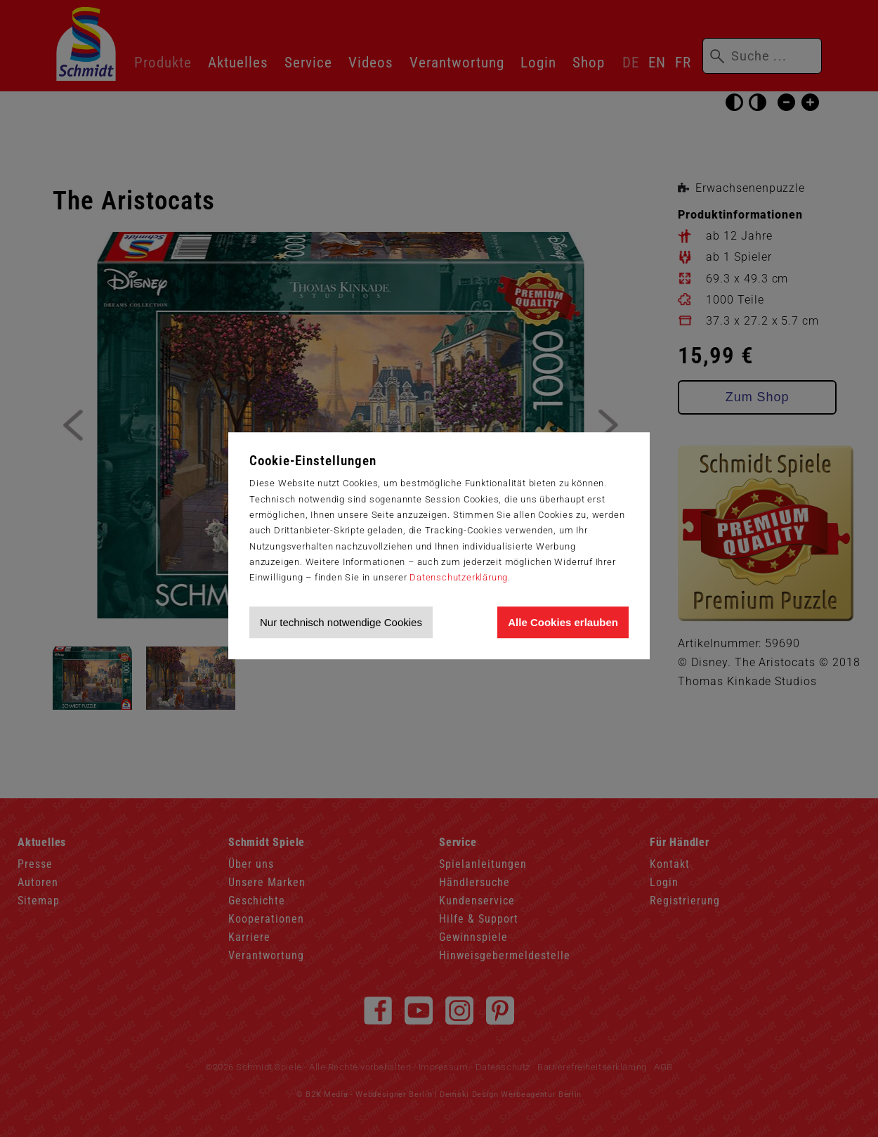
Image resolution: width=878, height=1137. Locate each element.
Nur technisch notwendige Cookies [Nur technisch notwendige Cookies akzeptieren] (341, 622)
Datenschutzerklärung (458, 577)
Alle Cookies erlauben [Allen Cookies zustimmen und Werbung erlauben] (563, 622)
